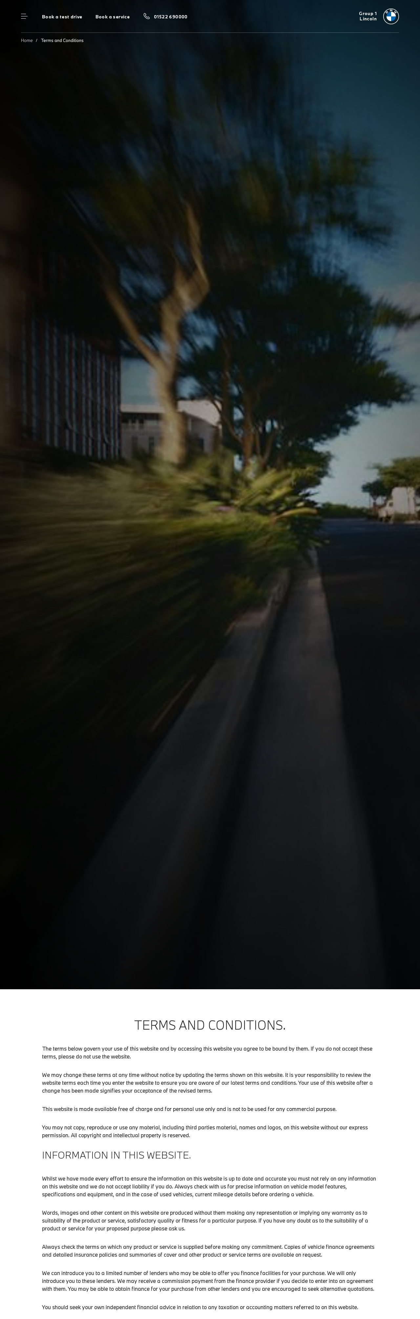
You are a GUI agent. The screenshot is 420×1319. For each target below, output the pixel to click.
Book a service (112, 17)
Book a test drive (62, 17)
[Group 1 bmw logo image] (379, 16)
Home (27, 40)
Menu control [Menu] (24, 16)
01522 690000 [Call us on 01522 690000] (171, 17)
